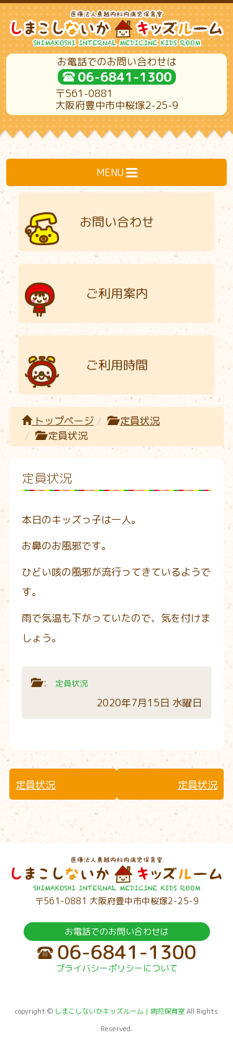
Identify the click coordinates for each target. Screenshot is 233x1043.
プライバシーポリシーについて (117, 968)
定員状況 (140, 421)
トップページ (58, 421)
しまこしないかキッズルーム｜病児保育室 (120, 1011)
